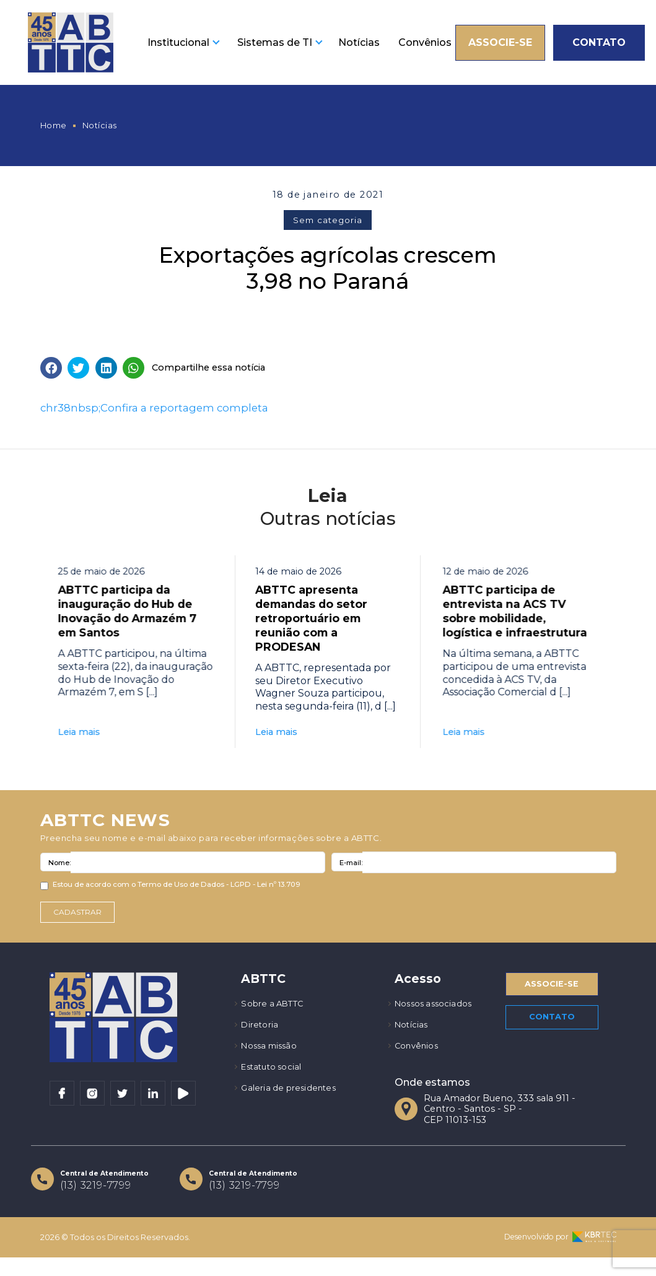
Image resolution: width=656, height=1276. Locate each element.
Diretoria (261, 1034)
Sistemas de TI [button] (274, 42)
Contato (599, 42)
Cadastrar (80, 919)
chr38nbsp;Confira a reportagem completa (154, 408)
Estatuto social (274, 1079)
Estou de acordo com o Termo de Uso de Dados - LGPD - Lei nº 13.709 (176, 891)
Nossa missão (272, 1057)
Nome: (59, 869)
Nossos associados (437, 1012)
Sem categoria (327, 220)
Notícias (359, 42)
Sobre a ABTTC (276, 1012)
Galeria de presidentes (292, 1102)
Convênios (425, 42)
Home (53, 125)
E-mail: (350, 869)
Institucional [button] (178, 42)
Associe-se (500, 42)
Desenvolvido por (560, 1255)
